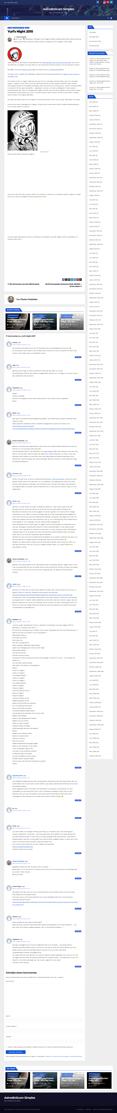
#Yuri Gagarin (58, 41)
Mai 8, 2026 (66, 1083)
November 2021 (94, 315)
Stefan (14, 501)
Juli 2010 (92, 631)
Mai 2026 (92, 102)
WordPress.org (94, 46)
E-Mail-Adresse (11, 1026)
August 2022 (93, 302)
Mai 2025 (92, 155)
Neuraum (15, 473)
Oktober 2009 (94, 667)
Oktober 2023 (93, 240)
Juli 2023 (92, 253)
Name (8, 1016)
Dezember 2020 (94, 364)
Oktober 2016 (93, 480)
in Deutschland (53, 69)
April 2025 (92, 160)
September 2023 (94, 244)
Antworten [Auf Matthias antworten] (78, 767)
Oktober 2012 (93, 587)
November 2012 (94, 582)
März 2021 (92, 351)
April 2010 (92, 640)
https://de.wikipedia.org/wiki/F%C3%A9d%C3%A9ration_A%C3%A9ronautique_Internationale (42, 595)
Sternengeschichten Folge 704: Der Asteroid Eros (17, 321)
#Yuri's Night (68, 41)
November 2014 (94, 529)
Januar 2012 (93, 627)
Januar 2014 (93, 573)
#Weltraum (50, 41)
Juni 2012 (92, 604)
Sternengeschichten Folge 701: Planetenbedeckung (98, 1080)
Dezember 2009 (94, 658)
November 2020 (94, 369)
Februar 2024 (93, 222)
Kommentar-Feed (95, 41)
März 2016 (92, 511)
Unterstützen (80, 1109)
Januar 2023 (93, 280)
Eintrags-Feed (94, 37)
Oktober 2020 (93, 373)
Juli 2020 (92, 386)
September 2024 (94, 191)
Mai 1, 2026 (93, 1083)
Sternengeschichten (13, 317)
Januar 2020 (93, 413)
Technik (27, 27)
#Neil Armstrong (75, 39)
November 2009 (94, 662)
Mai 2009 (92, 689)
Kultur (9, 27)
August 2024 (93, 195)
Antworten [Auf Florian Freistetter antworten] (78, 465)
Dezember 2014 (94, 524)
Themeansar (36, 1109)
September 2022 (94, 297)
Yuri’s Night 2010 (20, 31)
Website (8, 1036)
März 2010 (92, 644)
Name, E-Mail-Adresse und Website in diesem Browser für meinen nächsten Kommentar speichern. (40, 1047)
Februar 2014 (93, 569)
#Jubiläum (37, 39)
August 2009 (93, 676)
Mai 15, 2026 (40, 1083)
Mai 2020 (92, 395)
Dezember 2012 (94, 578)
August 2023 (93, 249)
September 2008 (94, 725)
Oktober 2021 (93, 320)
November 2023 (94, 235)
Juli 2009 (92, 680)
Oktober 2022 (93, 293)
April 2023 (92, 266)
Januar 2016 (93, 520)
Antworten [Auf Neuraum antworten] (78, 493)
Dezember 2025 (94, 124)
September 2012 (94, 591)
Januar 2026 (93, 120)
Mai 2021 (92, 342)
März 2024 (92, 217)
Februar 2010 (93, 649)
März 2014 (92, 564)
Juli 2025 (92, 146)
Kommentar (10, 981)
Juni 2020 (92, 391)
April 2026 (92, 106)
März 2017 (92, 458)
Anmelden (92, 32)
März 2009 (92, 698)
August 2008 (93, 729)
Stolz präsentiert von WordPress (13, 1109)
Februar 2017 (93, 462)
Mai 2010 (92, 636)
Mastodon (15, 18)
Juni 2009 (92, 685)
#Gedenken (29, 39)
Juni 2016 (92, 498)
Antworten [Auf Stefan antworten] (78, 551)
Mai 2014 (92, 555)
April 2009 (92, 693)
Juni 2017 (92, 444)
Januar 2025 (93, 173)
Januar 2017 (93, 467)
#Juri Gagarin (45, 39)
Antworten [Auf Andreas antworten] (78, 931)
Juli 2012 (92, 600)
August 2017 (93, 435)
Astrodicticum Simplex (58, 9)
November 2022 (94, 289)
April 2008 (92, 747)
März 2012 (92, 618)
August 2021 (93, 329)
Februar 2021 (93, 355)
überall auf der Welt (28, 69)
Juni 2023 (92, 257)
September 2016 (94, 484)
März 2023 (92, 271)
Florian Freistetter (21, 37)
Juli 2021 (92, 333)
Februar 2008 (93, 756)
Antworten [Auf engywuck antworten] (78, 966)
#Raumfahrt (23, 41)
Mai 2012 (92, 609)
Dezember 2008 (94, 711)
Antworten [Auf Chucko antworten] (78, 357)
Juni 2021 (92, 338)
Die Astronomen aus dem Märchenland (23, 284)
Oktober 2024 (93, 186)
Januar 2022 (93, 306)
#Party (16, 41)
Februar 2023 (93, 275)
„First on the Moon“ (58, 479)
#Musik (53, 39)
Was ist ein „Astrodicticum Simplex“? (103, 1109)
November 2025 (94, 128)
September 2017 (94, 431)
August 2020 (93, 382)
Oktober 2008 (94, 720)
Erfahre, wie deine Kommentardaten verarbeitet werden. (63, 1056)
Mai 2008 (92, 742)
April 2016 (92, 507)
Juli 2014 (92, 547)
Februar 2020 (93, 409)
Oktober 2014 (93, 533)
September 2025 (94, 137)
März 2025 (92, 164)
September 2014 (94, 538)
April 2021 (92, 346)
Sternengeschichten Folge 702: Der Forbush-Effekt (71, 321)
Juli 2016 (92, 493)
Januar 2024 (93, 226)
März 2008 (92, 751)
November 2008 (94, 716)
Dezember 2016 (94, 471)
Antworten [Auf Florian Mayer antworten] (78, 908)
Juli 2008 (92, 733)
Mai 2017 (92, 449)
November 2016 (94, 475)
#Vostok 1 (42, 41)
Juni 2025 (92, 151)
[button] (108, 18)
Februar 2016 (93, 515)
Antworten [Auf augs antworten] (78, 379)
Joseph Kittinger (48, 451)
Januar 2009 (93, 707)
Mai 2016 (92, 502)
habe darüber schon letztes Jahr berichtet (56, 62)
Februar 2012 (93, 622)
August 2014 (93, 542)
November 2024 (94, 182)
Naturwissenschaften (18, 27)
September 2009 (94, 671)
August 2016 (93, 489)
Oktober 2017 (93, 426)
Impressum (88, 1109)
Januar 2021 (93, 360)
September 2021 (94, 324)
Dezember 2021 (94, 311)
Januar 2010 (93, 653)
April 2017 (92, 453)
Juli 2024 (92, 200)
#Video (36, 41)
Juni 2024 (92, 204)
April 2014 (92, 560)
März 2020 (92, 404)
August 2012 (93, 596)
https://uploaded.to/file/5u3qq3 (22, 847)
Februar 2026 (93, 115)
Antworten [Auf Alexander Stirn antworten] (78, 800)
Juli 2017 (92, 440)
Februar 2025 (93, 168)
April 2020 (92, 400)
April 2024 (92, 213)
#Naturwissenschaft (62, 39)
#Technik (30, 41)
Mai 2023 (92, 262)
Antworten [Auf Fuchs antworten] (78, 853)
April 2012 (92, 613)
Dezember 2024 (94, 177)
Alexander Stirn (17, 775)
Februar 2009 (93, 702)
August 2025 (93, 142)
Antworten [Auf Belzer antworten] (78, 432)
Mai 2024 (92, 209)
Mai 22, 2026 (13, 1083)
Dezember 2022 (94, 284)
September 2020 (94, 378)
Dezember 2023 (94, 231)
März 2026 (92, 111)
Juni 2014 (92, 551)
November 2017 (94, 422)
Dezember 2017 (94, 418)
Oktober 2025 (93, 133)
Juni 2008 (92, 738)
